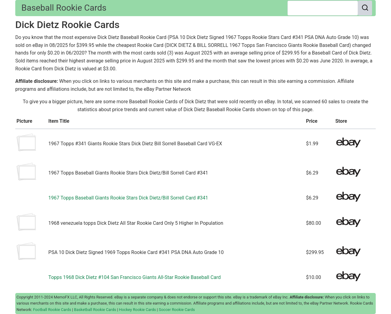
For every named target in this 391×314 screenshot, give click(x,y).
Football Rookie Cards (52, 309)
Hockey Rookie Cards (137, 309)
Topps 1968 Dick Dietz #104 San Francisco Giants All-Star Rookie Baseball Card (134, 277)
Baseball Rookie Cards (63, 8)
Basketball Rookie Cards (95, 309)
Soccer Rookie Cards (177, 309)
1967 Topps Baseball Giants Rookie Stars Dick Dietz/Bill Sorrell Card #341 (128, 198)
